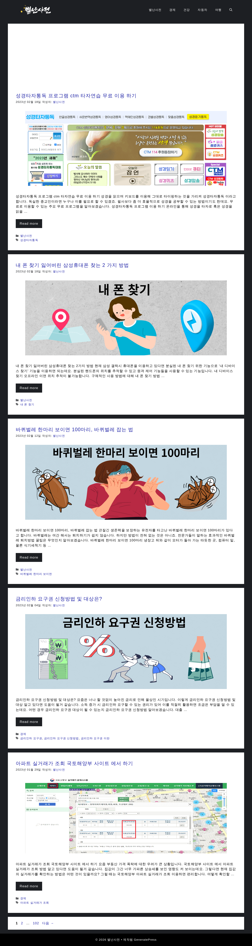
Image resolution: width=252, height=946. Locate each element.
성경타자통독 (29, 240)
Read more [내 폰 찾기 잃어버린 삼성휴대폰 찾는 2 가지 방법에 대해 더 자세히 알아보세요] (29, 388)
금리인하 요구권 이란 (95, 738)
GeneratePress (145, 939)
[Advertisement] (126, 61)
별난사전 (155, 9)
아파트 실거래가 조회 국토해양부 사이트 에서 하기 (74, 763)
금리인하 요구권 (31, 738)
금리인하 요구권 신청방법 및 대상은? (59, 598)
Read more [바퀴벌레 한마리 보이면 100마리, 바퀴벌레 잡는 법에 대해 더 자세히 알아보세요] (29, 557)
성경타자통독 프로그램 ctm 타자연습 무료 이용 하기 (76, 95)
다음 (48, 923)
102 (36, 923)
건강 (186, 9)
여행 (218, 9)
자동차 (202, 9)
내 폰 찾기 (27, 404)
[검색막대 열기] (230, 10)
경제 (172, 9)
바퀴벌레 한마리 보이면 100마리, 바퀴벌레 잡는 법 (74, 429)
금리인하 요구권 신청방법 (61, 738)
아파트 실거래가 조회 (34, 902)
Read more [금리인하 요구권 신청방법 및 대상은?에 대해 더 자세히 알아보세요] (29, 722)
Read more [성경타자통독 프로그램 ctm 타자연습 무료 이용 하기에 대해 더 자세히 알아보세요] (29, 223)
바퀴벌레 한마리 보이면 (36, 573)
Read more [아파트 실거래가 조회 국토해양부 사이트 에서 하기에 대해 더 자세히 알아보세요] (29, 886)
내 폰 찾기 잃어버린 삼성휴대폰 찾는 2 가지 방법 (72, 265)
